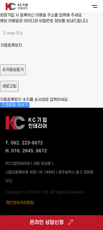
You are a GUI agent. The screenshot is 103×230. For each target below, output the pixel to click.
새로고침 (9, 86)
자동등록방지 (11, 45)
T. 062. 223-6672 (24, 143)
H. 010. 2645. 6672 (26, 151)
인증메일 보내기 (15, 105)
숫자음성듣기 (13, 69)
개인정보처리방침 (19, 202)
